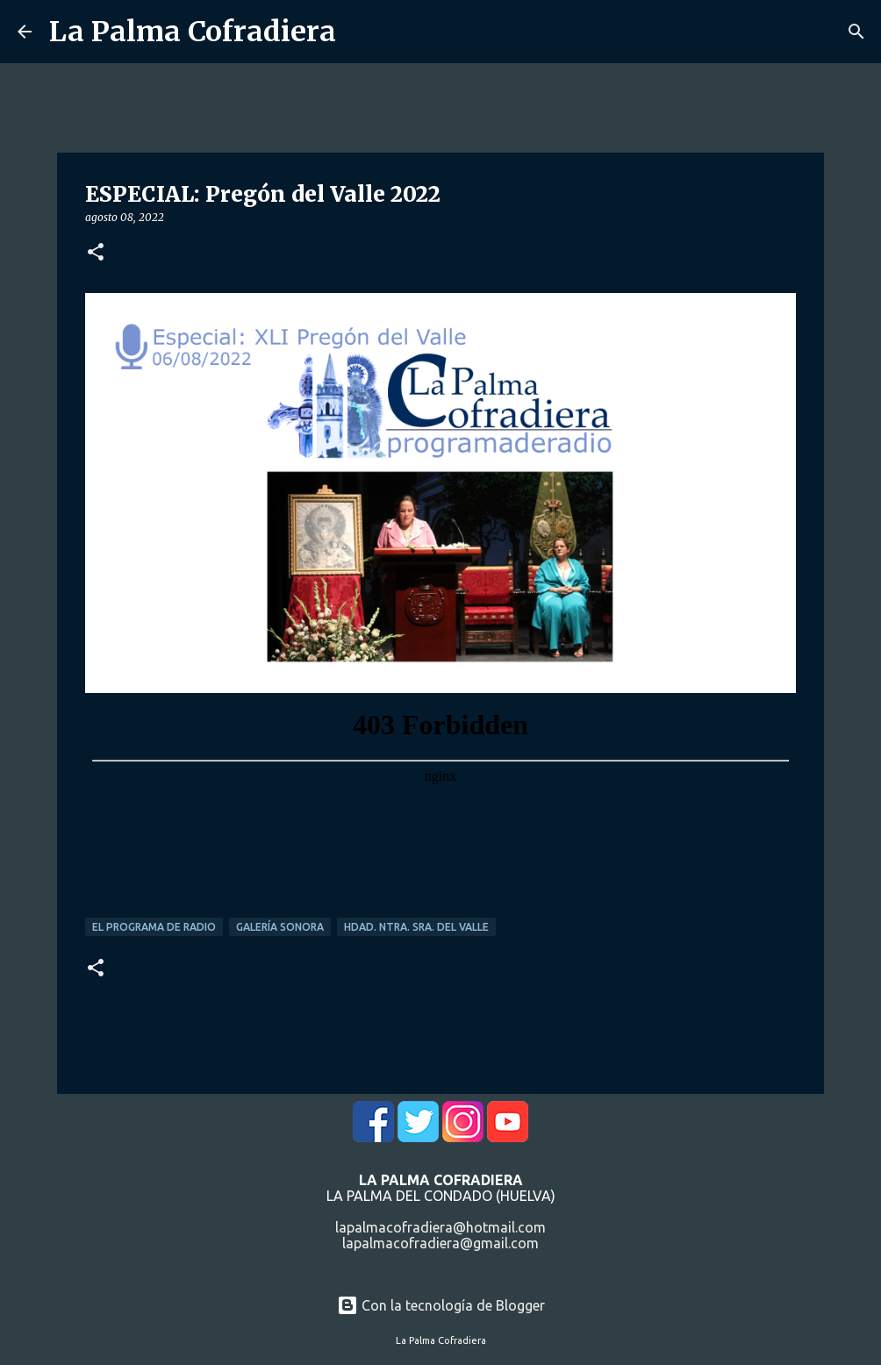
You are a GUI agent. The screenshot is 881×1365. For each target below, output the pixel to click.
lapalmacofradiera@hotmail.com (440, 1227)
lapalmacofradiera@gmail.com (440, 1243)
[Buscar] (856, 32)
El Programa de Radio (154, 927)
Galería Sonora (280, 927)
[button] (95, 253)
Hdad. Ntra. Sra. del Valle (416, 927)
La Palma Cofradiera (192, 31)
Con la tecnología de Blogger (441, 1305)
